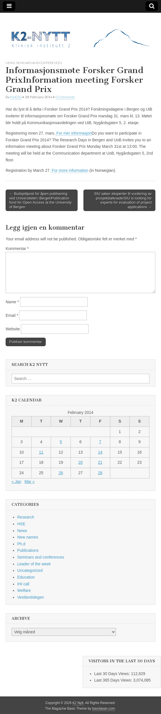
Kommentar (17, 248)
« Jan (16, 481)
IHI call (23, 584)
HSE (21, 524)
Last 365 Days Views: (113, 680)
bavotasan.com (103, 709)
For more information (70, 170)
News (10, 63)
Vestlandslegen (30, 597)
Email (12, 315)
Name (12, 302)
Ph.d (21, 544)
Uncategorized (30, 570)
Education (26, 577)
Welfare (24, 590)
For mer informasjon (73, 133)
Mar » (30, 481)
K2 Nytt (77, 703)
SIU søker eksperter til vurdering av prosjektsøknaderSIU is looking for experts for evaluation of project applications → (123, 200)
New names (27, 537)
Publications (28, 550)
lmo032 (15, 97)
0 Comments (65, 97)
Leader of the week (34, 564)
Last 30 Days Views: (112, 673)
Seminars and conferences (39, 63)
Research (25, 517)
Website (13, 329)
